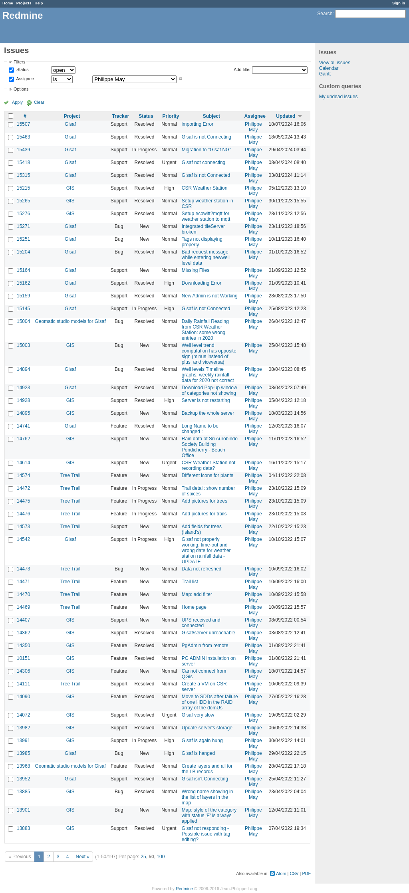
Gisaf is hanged (198, 753)
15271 (23, 226)
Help (39, 3)
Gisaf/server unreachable (208, 633)
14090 (23, 696)
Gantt (325, 74)
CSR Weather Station (205, 188)
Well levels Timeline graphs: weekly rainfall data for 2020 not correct (208, 374)
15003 (23, 345)
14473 (23, 569)
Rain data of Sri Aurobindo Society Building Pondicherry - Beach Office (210, 447)
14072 (23, 715)
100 (161, 856)
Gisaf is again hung (202, 740)
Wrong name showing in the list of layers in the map (207, 797)
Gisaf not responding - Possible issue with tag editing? (206, 834)
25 (143, 856)
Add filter (242, 69)
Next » (82, 856)
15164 (23, 270)
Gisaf (70, 124)
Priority (171, 116)
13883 (23, 828)
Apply (17, 102)
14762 (23, 439)
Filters (19, 61)
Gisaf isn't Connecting (205, 779)
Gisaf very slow (198, 715)
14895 (23, 413)
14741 (23, 426)
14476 (23, 514)
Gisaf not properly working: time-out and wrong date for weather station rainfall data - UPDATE (206, 550)
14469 (23, 607)
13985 (23, 753)
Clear (39, 102)
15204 (23, 252)
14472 (23, 488)
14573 (23, 526)
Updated (285, 116)
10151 (23, 658)
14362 (23, 633)
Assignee (24, 78)
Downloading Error (201, 283)
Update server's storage (207, 728)
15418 (23, 162)
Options (21, 89)
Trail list (190, 581)
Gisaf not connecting (203, 162)
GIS (70, 188)
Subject (211, 116)
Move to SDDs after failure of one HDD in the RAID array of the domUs (210, 702)
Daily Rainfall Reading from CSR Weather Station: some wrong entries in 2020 (205, 330)
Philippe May (253, 127)
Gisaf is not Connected (206, 175)
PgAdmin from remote (205, 645)
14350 (23, 645)
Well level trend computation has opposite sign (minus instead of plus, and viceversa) (209, 354)
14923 (23, 387)
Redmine (184, 888)
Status (22, 69)
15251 (23, 239)
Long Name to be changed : (200, 428)
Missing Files (195, 270)
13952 (23, 779)
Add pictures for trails (204, 514)
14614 (23, 462)
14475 (23, 501)
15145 (23, 308)
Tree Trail (70, 475)
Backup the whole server (208, 413)
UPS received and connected (201, 622)
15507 (23, 124)
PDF (306, 873)
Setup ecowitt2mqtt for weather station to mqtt (206, 216)
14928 (23, 400)
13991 (23, 740)
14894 (23, 369)
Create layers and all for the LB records (207, 768)
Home (7, 3)
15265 (23, 201)
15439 (23, 149)
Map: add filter (197, 594)
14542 (23, 539)
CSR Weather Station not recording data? (209, 465)
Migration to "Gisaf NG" (206, 149)
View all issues (334, 62)
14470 (23, 594)
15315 (23, 175)
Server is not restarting (206, 400)
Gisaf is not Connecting (206, 137)
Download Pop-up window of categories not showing (209, 390)
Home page (194, 607)
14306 (23, 671)
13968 (23, 766)
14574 (23, 475)
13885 (23, 791)
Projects (24, 3)
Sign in (398, 3)
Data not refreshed (201, 569)
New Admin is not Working (210, 296)
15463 (23, 137)
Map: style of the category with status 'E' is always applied (209, 815)
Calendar (329, 68)
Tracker (120, 116)
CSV (294, 873)
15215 (23, 188)
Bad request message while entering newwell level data (206, 257)
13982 (23, 728)
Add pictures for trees (204, 501)
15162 (23, 283)
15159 (23, 296)
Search (324, 13)
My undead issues (338, 96)
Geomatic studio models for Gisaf (70, 321)
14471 (23, 581)
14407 (23, 620)
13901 (23, 810)
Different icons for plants (207, 475)
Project (72, 116)
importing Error (197, 124)
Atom (281, 873)
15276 (23, 213)
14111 (23, 684)
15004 (23, 321)
